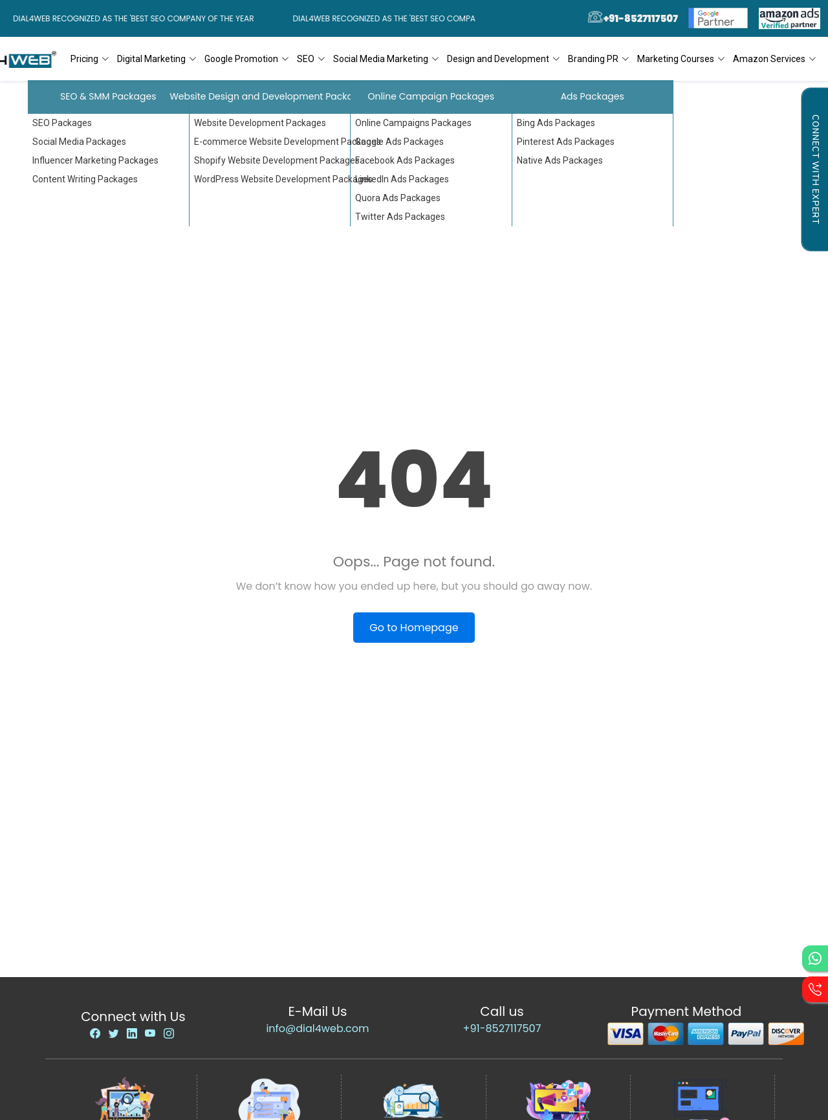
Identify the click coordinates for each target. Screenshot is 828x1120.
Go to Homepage (413, 627)
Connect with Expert (815, 169)
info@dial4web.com (317, 1028)
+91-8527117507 (502, 1028)
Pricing (90, 59)
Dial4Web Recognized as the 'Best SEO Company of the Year (137, 18)
